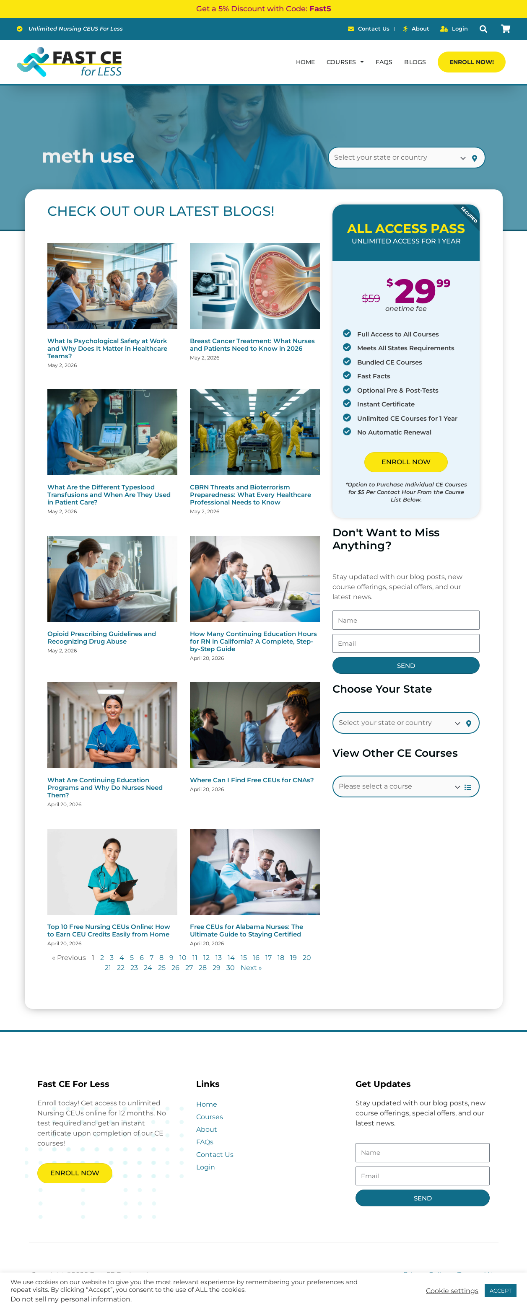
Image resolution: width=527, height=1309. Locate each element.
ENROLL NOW (406, 462)
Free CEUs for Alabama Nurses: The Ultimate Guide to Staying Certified (246, 930)
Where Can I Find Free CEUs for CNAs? (252, 780)
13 (218, 958)
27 (189, 968)
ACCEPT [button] (500, 1290)
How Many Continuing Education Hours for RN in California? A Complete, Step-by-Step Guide (253, 641)
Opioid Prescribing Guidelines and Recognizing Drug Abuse (101, 637)
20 (307, 958)
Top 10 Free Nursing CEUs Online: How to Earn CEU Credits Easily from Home (108, 930)
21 (108, 968)
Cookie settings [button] (452, 1291)
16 (256, 958)
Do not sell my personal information (70, 1299)
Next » (251, 968)
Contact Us (215, 1155)
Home (305, 62)
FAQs (384, 62)
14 (231, 958)
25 (162, 968)
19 (293, 958)
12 (206, 958)
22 (121, 968)
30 (230, 968)
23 (134, 968)
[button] (483, 29)
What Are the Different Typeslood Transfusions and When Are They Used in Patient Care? (109, 494)
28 (203, 968)
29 (217, 968)
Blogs (415, 62)
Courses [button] (345, 61)
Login (205, 1167)
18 (281, 958)
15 (244, 958)
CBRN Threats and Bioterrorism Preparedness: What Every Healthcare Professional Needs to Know (250, 494)
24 (148, 968)
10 (183, 958)
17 (268, 958)
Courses (209, 1117)
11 (194, 958)
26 (175, 968)
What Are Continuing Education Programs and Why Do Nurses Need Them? (105, 787)
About (206, 1129)
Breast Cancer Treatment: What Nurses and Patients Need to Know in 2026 (252, 344)
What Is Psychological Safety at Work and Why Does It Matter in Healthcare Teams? (107, 348)
